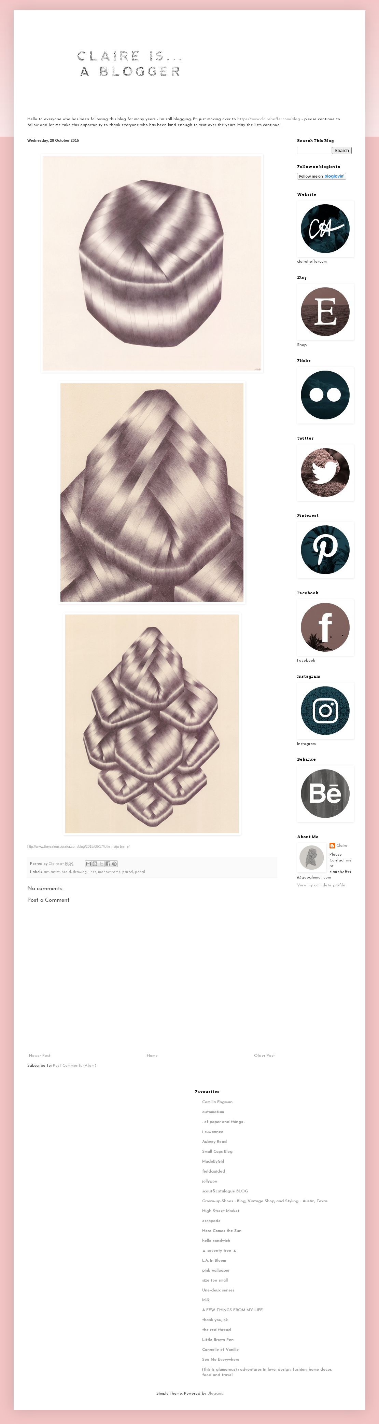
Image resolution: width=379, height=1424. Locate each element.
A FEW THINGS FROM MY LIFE (232, 1310)
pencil (140, 872)
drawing (80, 872)
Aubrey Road (214, 1142)
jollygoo (209, 1181)
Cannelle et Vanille (220, 1350)
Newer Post (40, 1056)
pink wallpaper (215, 1271)
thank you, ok (215, 1320)
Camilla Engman (217, 1102)
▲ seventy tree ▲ (219, 1251)
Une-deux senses (218, 1290)
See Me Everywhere (220, 1360)
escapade (211, 1221)
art (46, 872)
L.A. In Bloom (214, 1261)
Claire (341, 846)
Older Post (264, 1056)
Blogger (215, 1394)
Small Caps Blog (217, 1152)
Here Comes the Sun (221, 1231)
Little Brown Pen (218, 1340)
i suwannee (212, 1132)
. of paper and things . (223, 1122)
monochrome (109, 872)
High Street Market (220, 1211)
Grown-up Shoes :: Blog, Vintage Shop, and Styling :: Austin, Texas (264, 1201)
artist (55, 872)
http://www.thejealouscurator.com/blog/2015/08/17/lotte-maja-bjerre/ (78, 846)
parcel (127, 872)
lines (92, 872)
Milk (206, 1300)
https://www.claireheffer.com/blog (268, 119)
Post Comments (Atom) (74, 1066)
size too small (215, 1280)
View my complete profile (321, 885)
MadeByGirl (213, 1162)
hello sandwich (216, 1241)
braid (66, 872)
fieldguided (213, 1172)
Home (152, 1056)
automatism (213, 1112)
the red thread (216, 1330)
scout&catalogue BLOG (225, 1191)
